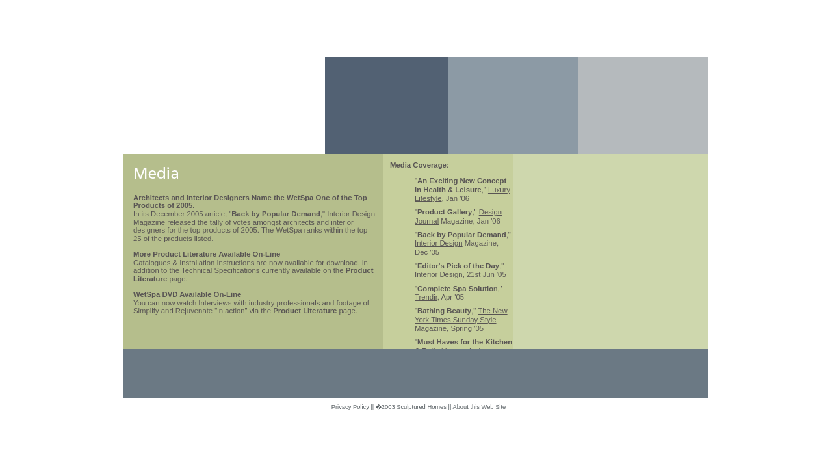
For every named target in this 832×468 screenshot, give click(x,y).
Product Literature (305, 311)
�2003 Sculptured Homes (411, 407)
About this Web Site (479, 407)
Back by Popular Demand (275, 214)
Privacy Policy (350, 407)
